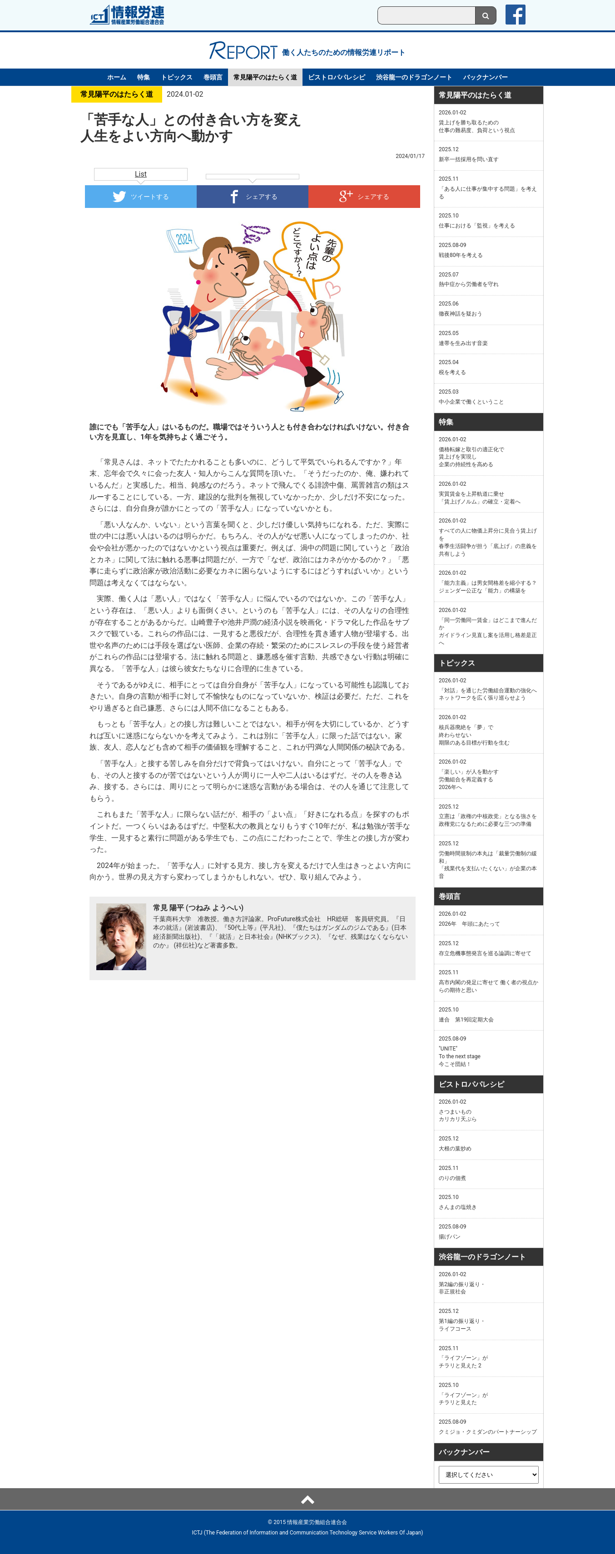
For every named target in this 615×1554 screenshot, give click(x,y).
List (141, 174)
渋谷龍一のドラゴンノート (414, 77)
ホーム (116, 77)
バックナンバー (485, 77)
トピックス (177, 77)
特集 (143, 77)
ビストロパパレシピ (336, 77)
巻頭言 (213, 77)
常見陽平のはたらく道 (265, 77)
